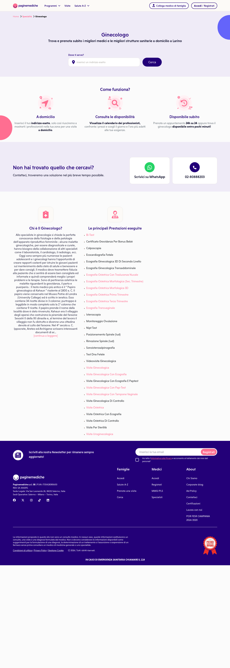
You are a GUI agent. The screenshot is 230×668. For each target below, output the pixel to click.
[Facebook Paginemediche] (14, 500)
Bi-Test (90, 234)
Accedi (120, 478)
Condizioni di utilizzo (22, 550)
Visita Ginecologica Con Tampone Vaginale (112, 394)
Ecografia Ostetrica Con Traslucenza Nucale (112, 274)
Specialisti (157, 497)
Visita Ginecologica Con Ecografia (106, 374)
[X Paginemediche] (22, 500)
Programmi (52, 5)
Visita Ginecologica (97, 367)
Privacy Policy (40, 550)
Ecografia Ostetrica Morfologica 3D (107, 288)
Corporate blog (194, 484)
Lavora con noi (194, 510)
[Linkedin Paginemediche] (48, 500)
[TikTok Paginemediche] (39, 500)
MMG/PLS (157, 491)
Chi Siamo (191, 478)
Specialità (27, 16)
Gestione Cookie (56, 550)
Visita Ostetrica (95, 407)
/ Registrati (204, 5)
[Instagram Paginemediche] (31, 500)
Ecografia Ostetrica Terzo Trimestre (107, 301)
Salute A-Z (82, 5)
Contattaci (191, 497)
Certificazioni (193, 503)
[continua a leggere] (46, 335)
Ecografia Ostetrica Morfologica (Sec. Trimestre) (114, 281)
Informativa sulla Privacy (161, 458)
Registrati (209, 452)
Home (16, 16)
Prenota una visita (126, 491)
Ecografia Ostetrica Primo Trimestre (107, 294)
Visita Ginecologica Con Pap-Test (106, 387)
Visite (67, 5)
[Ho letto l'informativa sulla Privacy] (137, 460)
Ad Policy (191, 491)
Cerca (152, 62)
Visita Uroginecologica (99, 434)
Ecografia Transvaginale (100, 307)
